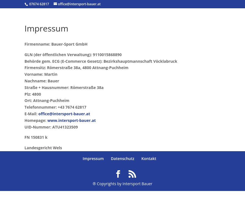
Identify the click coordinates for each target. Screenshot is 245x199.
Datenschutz (122, 158)
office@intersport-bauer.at (64, 113)
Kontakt (148, 158)
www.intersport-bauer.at (71, 120)
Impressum (93, 158)
